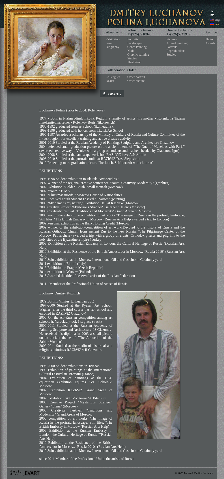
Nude (130, 50)
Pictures (171, 39)
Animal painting (176, 43)
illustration (134, 62)
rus (217, 23)
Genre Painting (137, 47)
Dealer (110, 81)
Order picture (135, 81)
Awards (210, 43)
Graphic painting (138, 54)
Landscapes (134, 43)
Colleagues (113, 77)
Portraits (132, 39)
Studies (132, 58)
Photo (209, 39)
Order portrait (136, 77)
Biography (112, 47)
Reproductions (175, 50)
